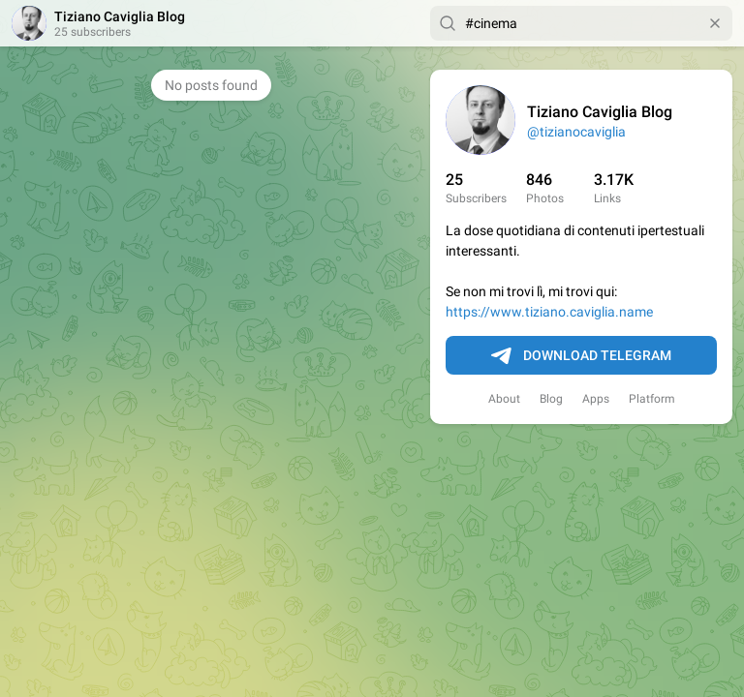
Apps (595, 399)
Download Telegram (581, 356)
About (504, 399)
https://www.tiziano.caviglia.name (549, 311)
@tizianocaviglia (576, 131)
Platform (652, 399)
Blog (551, 399)
